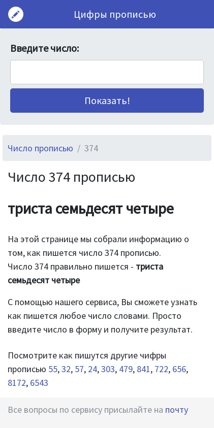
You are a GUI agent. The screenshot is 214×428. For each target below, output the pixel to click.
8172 (17, 382)
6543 (39, 382)
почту (176, 409)
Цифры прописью (115, 14)
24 (92, 369)
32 (66, 369)
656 (179, 369)
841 (143, 369)
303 (108, 369)
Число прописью (40, 148)
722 (161, 369)
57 (79, 369)
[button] (107, 100)
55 (52, 369)
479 (126, 369)
